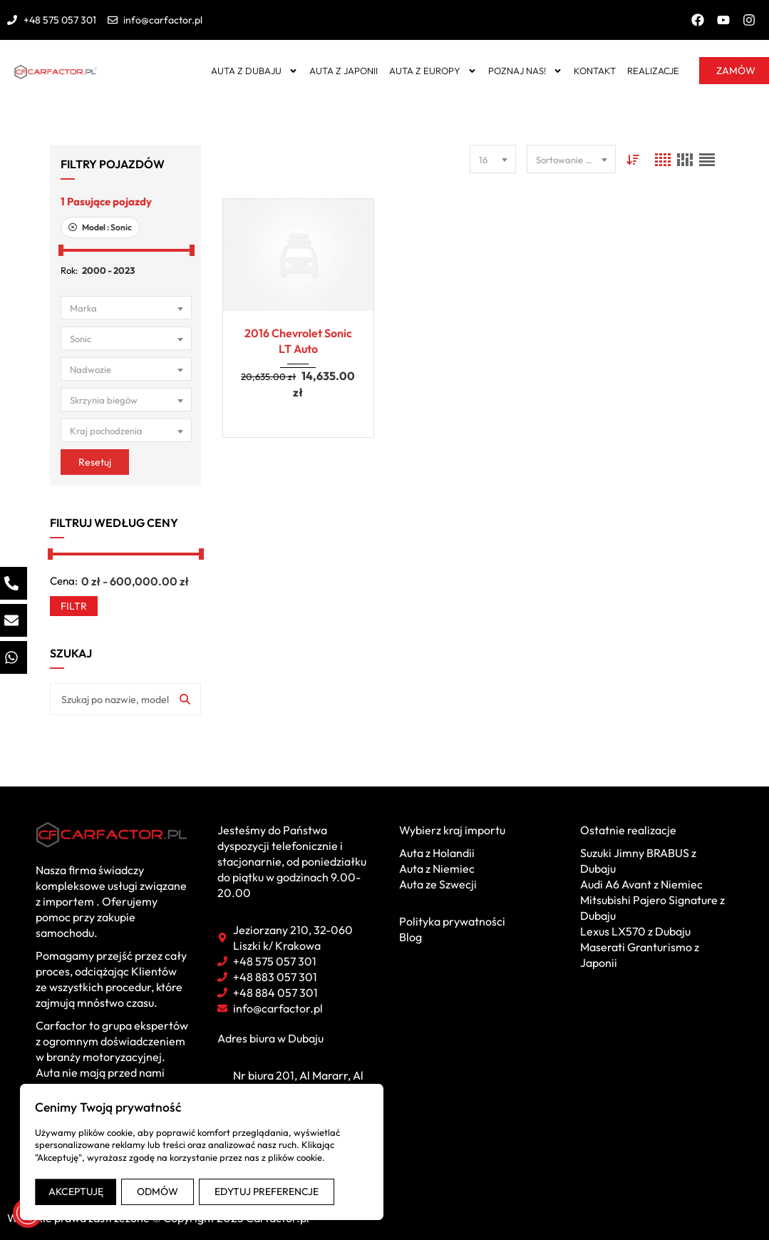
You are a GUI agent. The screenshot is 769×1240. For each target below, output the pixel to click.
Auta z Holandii (437, 853)
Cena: (64, 581)
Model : (100, 227)
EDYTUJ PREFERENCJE (267, 1191)
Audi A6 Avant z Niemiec (641, 884)
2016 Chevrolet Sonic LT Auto (298, 341)
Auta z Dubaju (254, 71)
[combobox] (126, 307)
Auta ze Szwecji (438, 884)
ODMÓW (157, 1191)
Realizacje (653, 70)
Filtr (74, 606)
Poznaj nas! (525, 71)
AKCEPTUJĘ (75, 1191)
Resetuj (94, 462)
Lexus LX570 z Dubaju (635, 931)
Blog (410, 937)
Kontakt (595, 70)
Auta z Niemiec (437, 868)
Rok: (69, 270)
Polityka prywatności (452, 921)
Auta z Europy (433, 71)
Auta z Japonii (343, 70)
